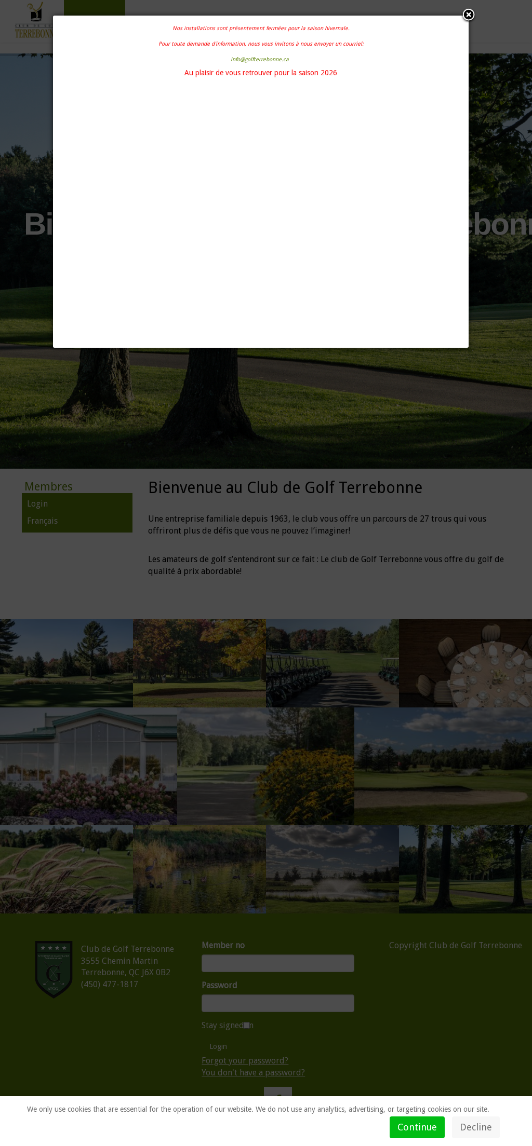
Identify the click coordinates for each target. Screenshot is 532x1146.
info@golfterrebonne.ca (260, 59)
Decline (476, 1127)
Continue (417, 1127)
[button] (468, 15)
